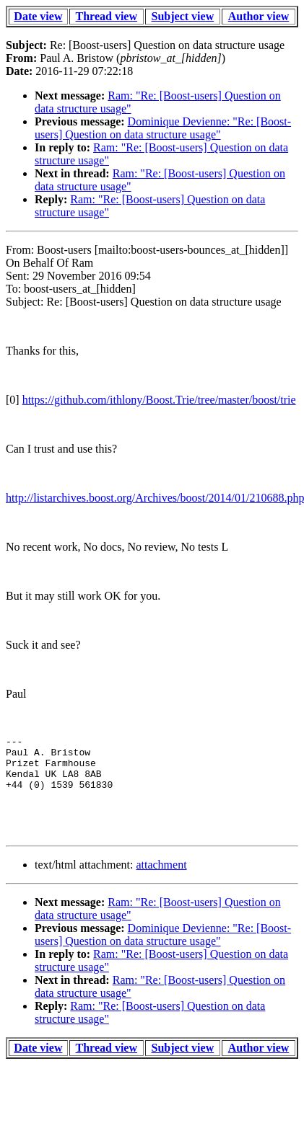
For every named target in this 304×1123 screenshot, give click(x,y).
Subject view (183, 16)
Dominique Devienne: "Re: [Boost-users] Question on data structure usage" (163, 128)
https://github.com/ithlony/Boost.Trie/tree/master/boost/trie (159, 400)
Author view (259, 16)
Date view (38, 16)
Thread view (106, 16)
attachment (161, 884)
